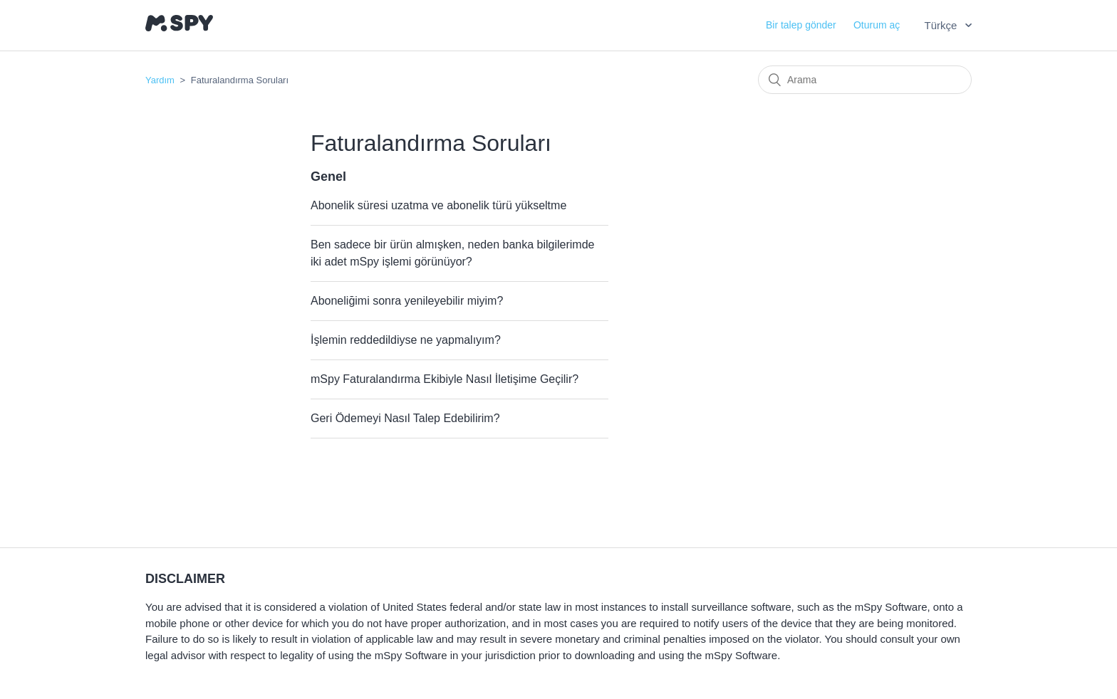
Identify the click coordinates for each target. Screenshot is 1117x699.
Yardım (160, 80)
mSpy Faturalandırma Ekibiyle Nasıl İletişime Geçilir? (444, 379)
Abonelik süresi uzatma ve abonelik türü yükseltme (438, 205)
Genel (328, 176)
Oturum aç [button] (876, 25)
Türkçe (942, 25)
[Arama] (865, 79)
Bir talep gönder (801, 25)
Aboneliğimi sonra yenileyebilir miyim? (407, 301)
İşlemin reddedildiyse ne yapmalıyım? (406, 340)
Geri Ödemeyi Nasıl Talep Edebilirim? (405, 418)
